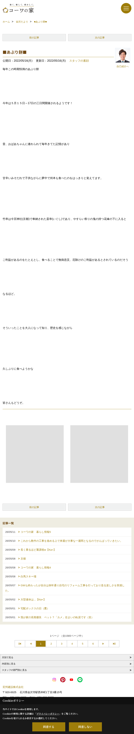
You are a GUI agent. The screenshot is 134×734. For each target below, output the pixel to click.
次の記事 (100, 37)
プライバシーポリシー (47, 713)
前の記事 (34, 37)
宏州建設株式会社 (13, 686)
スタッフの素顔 (79, 60)
